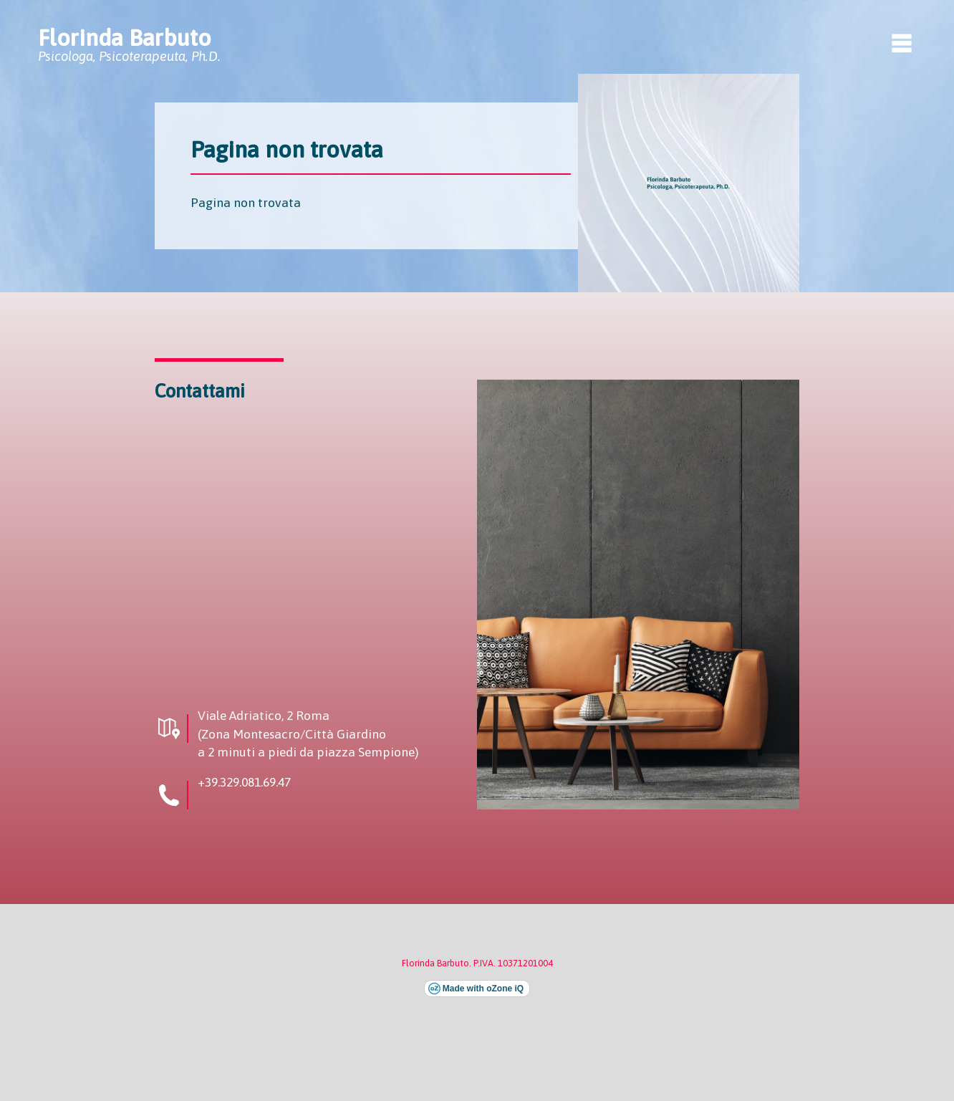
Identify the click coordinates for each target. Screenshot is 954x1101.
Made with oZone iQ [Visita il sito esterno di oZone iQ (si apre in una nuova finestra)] (483, 989)
